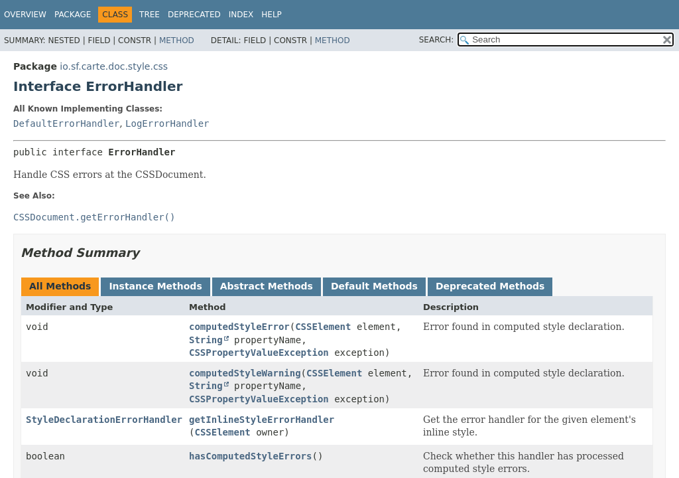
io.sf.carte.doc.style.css (114, 66)
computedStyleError (239, 326)
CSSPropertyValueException (259, 352)
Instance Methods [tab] (155, 286)
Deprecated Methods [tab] (490, 286)
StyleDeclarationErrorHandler (104, 419)
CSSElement (323, 326)
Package (72, 14)
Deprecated (194, 14)
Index (241, 14)
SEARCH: (436, 39)
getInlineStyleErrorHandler (261, 419)
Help (271, 14)
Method (176, 40)
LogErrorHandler (167, 123)
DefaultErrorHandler (66, 123)
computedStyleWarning (245, 373)
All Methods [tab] (60, 286)
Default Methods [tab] (374, 286)
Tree (149, 14)
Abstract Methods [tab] (266, 286)
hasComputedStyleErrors (250, 456)
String (206, 340)
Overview (25, 14)
